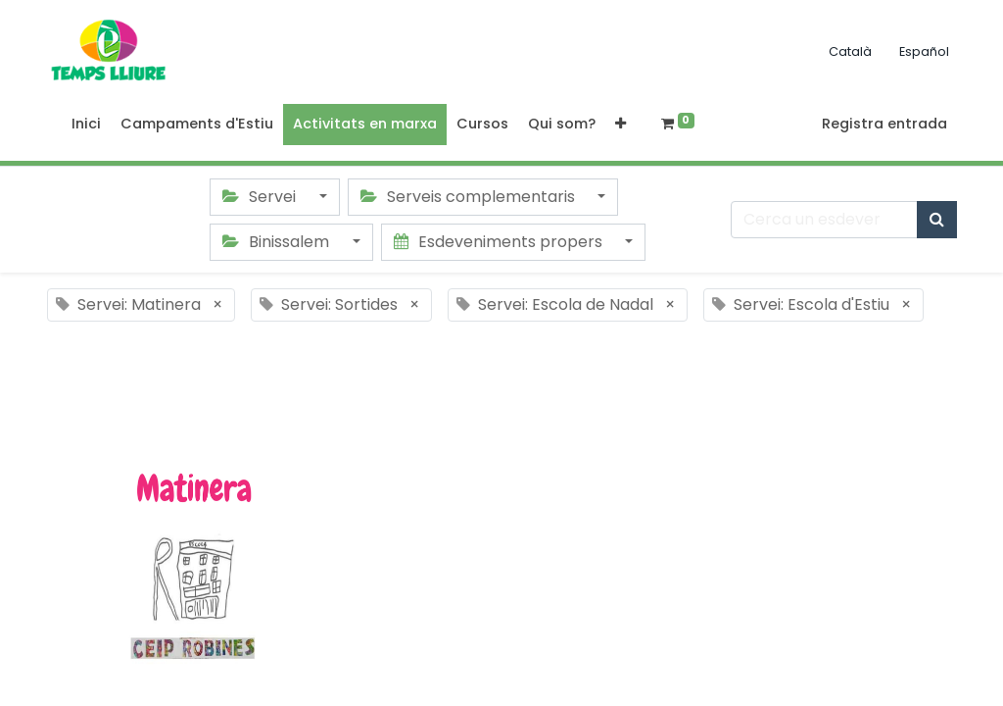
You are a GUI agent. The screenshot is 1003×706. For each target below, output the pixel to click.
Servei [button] (261, 196)
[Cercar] (937, 219)
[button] (620, 124)
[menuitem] (86, 124)
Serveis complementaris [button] (469, 196)
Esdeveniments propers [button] (500, 241)
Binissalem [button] (277, 241)
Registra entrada (884, 123)
